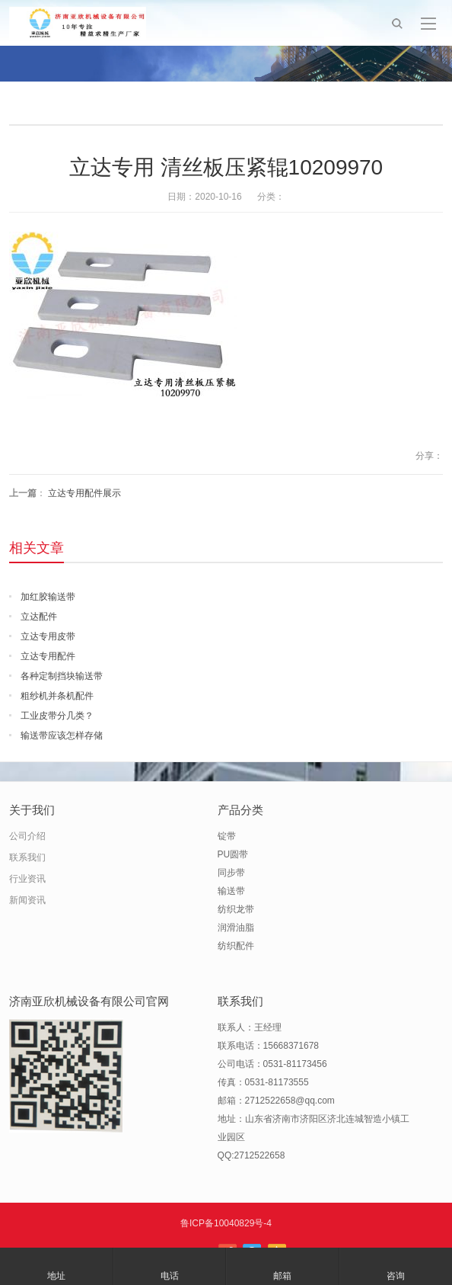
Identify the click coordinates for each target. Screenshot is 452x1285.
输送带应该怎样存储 (62, 735)
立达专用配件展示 (84, 493)
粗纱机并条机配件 (57, 696)
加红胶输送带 (48, 596)
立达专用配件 (48, 656)
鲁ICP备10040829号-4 (226, 1223)
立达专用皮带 (48, 636)
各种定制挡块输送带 (62, 676)
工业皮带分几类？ (57, 715)
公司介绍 (27, 836)
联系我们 (27, 857)
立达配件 (39, 616)
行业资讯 (27, 878)
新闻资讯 (27, 900)
